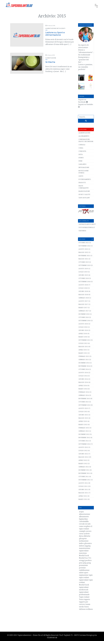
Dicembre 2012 (84, 434)
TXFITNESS (82, 231)
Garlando (82, 164)
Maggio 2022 (83, 252)
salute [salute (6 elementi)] (81, 572)
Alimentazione (50, 28)
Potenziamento (85, 179)
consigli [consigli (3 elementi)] (82, 531)
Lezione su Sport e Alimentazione (55, 33)
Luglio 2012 (83, 450)
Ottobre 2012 (84, 441)
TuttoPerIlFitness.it (87, 227)
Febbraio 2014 (84, 392)
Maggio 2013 (83, 418)
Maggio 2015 (83, 346)
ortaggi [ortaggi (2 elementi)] (82, 560)
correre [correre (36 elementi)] (88, 531)
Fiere (80, 161)
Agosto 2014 (83, 372)
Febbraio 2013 (84, 428)
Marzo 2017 (83, 307)
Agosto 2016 (83, 324)
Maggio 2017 (83, 304)
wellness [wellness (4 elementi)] (89, 609)
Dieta (58, 28)
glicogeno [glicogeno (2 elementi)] (83, 538)
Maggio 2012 (83, 457)
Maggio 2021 (83, 259)
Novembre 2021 (84, 255)
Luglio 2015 (83, 343)
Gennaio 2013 (84, 431)
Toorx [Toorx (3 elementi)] (86, 607)
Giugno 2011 (83, 489)
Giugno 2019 (83, 275)
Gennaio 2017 (84, 311)
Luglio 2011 (83, 486)
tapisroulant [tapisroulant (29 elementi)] (84, 580)
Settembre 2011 (84, 480)
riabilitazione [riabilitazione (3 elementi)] (84, 570)
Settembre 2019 (84, 265)
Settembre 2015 (84, 340)
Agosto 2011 (83, 483)
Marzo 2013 (83, 424)
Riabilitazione (84, 191)
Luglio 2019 (83, 272)
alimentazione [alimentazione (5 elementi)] (84, 514)
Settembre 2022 (84, 246)
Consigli (82, 145)
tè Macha (50, 62)
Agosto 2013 (83, 408)
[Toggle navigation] (96, 6)
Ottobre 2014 (84, 369)
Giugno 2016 (83, 330)
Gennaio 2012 (84, 467)
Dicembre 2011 (84, 470)
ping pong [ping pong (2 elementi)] (87, 563)
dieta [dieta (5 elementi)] (81, 536)
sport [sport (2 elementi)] (86, 572)
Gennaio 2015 (84, 359)
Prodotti (82, 182)
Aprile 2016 (83, 333)
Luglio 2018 (83, 288)
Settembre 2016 (84, 320)
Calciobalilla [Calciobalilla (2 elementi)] (84, 521)
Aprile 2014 (83, 385)
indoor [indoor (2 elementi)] (81, 546)
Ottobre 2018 (84, 278)
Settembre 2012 (84, 444)
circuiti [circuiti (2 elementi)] (87, 524)
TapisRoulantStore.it (87, 224)
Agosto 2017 (83, 301)
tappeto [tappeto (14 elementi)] (87, 599)
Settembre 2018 (84, 281)
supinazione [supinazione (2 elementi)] (83, 575)
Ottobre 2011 (84, 476)
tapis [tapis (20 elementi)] (91, 575)
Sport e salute (84, 194)
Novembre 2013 (84, 398)
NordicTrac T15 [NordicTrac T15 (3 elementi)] (85, 558)
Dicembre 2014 (84, 363)
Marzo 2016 (83, 337)
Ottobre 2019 (84, 262)
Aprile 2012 (83, 460)
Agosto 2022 (83, 249)
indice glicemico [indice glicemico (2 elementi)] (85, 543)
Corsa (81, 148)
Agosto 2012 (83, 447)
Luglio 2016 (83, 327)
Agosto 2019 (83, 268)
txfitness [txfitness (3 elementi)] (82, 609)
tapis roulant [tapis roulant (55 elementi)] (84, 577)
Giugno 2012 (83, 454)
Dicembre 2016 (84, 314)
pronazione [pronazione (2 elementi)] (83, 565)
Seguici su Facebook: (83, 100)
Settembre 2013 (84, 405)
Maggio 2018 (83, 294)
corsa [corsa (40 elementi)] (81, 533)
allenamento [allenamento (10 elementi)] (84, 516)
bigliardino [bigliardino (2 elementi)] (83, 519)
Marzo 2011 (83, 499)
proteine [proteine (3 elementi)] (82, 568)
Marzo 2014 (83, 389)
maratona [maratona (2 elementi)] (83, 553)
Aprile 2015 (83, 350)
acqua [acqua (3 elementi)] (81, 512)
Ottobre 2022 (84, 242)
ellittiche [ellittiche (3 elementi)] (86, 536)
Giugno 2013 (83, 415)
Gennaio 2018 (84, 298)
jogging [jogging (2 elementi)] (88, 546)
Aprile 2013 (83, 421)
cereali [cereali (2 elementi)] (81, 524)
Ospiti (81, 176)
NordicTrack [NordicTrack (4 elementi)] (84, 555)
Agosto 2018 (83, 285)
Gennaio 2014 (84, 395)
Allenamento (84, 136)
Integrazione (84, 167)
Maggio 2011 (83, 493)
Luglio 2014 (83, 376)
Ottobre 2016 (84, 317)
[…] (69, 44)
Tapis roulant (84, 198)
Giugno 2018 (83, 291)
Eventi (63, 28)
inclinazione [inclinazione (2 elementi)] (83, 541)
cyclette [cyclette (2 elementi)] (87, 533)
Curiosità (82, 151)
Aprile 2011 (83, 496)
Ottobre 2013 (84, 402)
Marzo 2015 (83, 353)
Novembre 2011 (84, 473)
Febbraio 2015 (84, 356)
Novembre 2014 (84, 366)
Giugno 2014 (83, 379)
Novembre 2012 (84, 437)
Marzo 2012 (83, 463)
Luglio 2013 (83, 411)
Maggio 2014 (83, 382)
